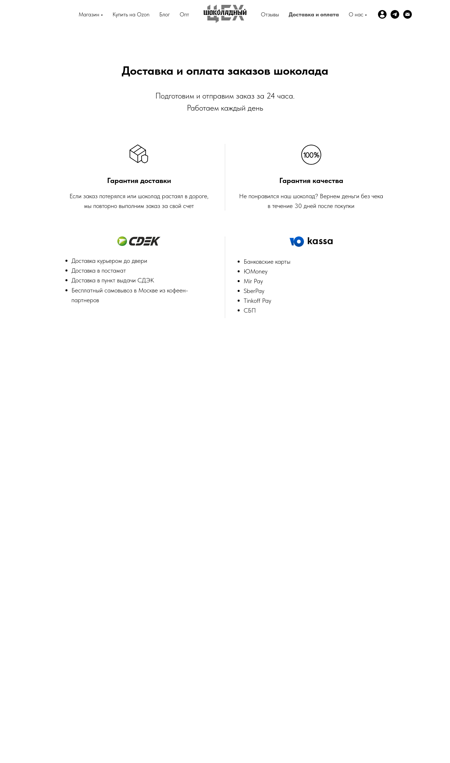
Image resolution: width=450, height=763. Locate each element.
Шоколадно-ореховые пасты (314, 681)
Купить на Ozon (131, 14)
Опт (184, 14)
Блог (164, 14)
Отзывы (270, 14)
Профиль (96, 681)
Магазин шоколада (181, 681)
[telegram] (395, 14)
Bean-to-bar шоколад (133, 681)
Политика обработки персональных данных (250, 689)
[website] (382, 14)
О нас (356, 14)
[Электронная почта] (407, 14)
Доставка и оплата (314, 14)
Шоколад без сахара (319, 689)
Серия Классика (263, 681)
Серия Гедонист (223, 681)
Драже (356, 681)
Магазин (89, 14)
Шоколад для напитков (133, 689)
